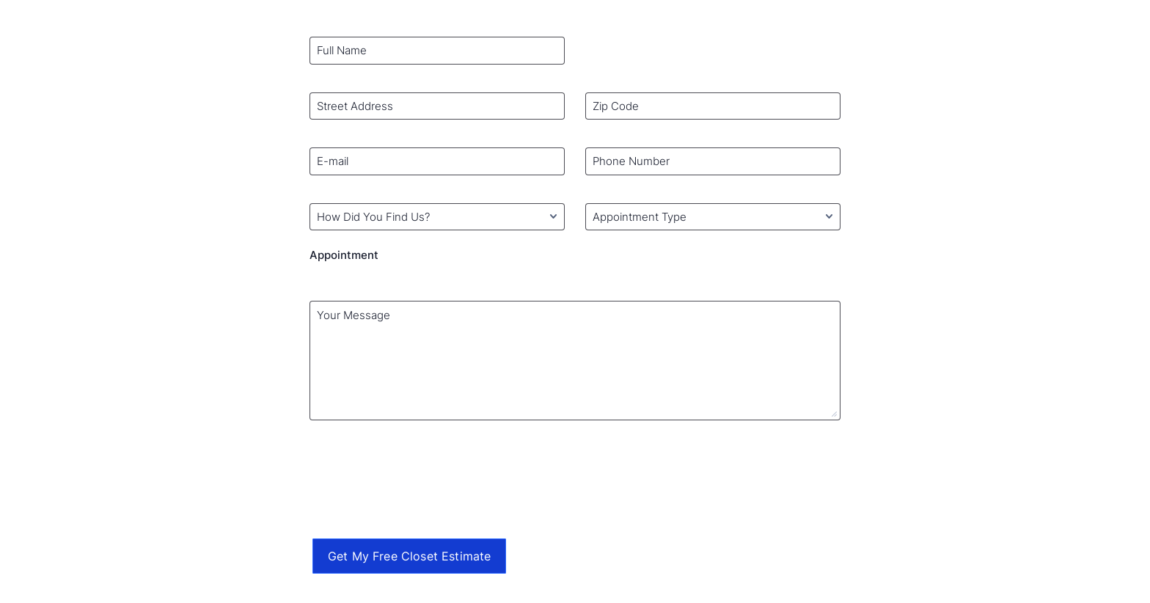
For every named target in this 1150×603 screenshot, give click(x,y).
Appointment (344, 255)
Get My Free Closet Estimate (409, 556)
